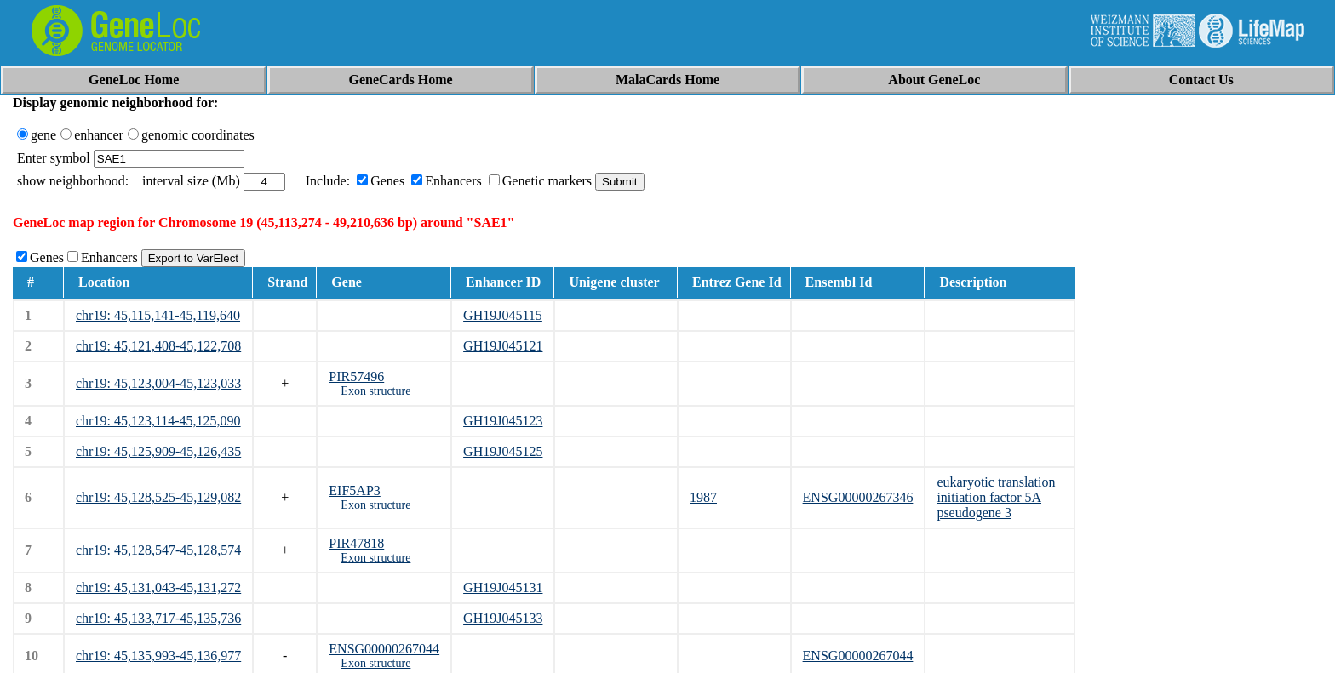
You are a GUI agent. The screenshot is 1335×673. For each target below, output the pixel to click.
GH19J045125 (502, 451)
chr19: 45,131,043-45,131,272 (158, 587)
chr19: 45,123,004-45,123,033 (158, 383)
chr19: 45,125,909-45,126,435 (158, 451)
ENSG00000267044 (384, 649)
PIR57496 (356, 376)
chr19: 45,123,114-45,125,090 (158, 420)
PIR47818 (356, 543)
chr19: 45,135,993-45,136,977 (158, 655)
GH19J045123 (502, 420)
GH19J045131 (502, 587)
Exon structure (375, 391)
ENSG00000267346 (858, 497)
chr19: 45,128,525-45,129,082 (158, 497)
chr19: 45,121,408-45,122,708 (158, 346)
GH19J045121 (502, 346)
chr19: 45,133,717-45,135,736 (158, 618)
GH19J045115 (502, 315)
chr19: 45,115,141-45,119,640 (158, 315)
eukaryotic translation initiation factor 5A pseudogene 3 (996, 497)
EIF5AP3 (354, 490)
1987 (703, 497)
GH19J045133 (502, 618)
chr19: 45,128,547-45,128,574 (158, 550)
